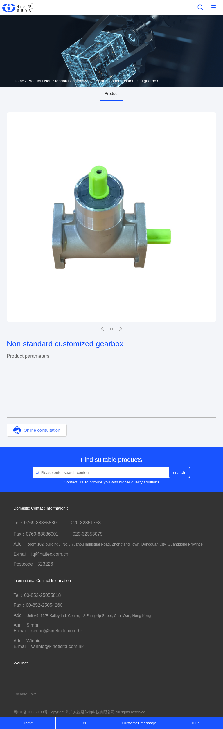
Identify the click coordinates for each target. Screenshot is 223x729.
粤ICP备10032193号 (31, 712)
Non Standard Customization (69, 81)
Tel (83, 723)
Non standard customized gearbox (128, 81)
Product (34, 81)
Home (19, 81)
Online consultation (36, 430)
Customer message (139, 723)
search (179, 472)
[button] (102, 329)
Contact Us (73, 482)
